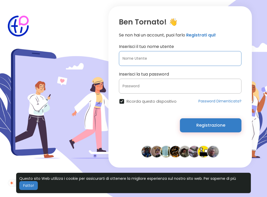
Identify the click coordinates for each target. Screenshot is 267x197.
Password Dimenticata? (219, 101)
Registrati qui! (201, 35)
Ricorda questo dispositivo (151, 101)
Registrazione (210, 125)
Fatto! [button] (28, 185)
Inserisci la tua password (144, 74)
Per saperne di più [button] (220, 178)
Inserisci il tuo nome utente (146, 47)
